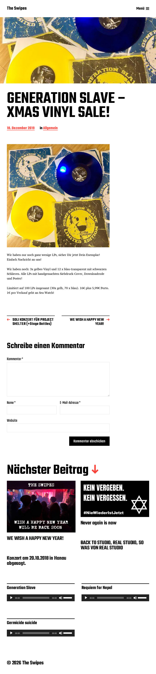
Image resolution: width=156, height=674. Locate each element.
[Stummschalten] (60, 598)
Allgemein (50, 128)
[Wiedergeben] (11, 598)
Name (11, 403)
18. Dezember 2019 (21, 128)
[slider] (36, 598)
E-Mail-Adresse (70, 403)
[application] (41, 597)
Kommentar (15, 359)
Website (12, 420)
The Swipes (17, 8)
